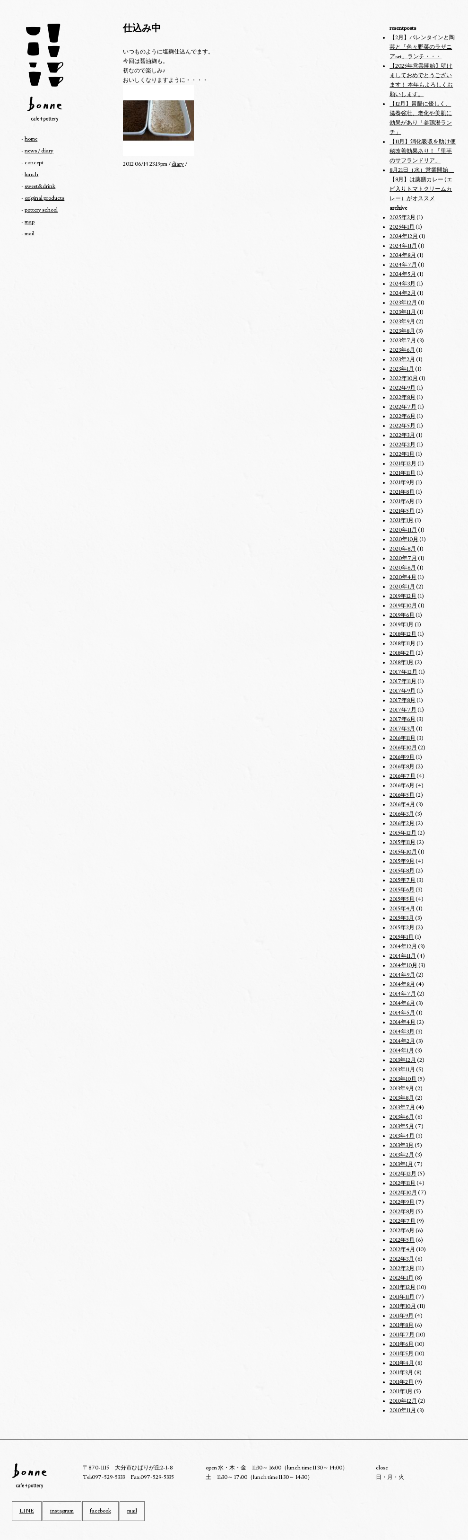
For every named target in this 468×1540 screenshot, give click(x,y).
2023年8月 (402, 331)
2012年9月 (402, 1202)
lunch (31, 174)
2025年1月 (402, 227)
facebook (100, 1510)
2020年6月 (403, 567)
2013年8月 (402, 1098)
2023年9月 (402, 321)
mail (30, 233)
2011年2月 (402, 1382)
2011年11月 (402, 1296)
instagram (62, 1510)
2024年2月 (403, 293)
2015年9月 (402, 861)
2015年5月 (402, 899)
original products (44, 198)
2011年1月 (401, 1391)
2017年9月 (403, 690)
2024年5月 (403, 274)
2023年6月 (402, 350)
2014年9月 (402, 975)
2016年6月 (402, 785)
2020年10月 (404, 539)
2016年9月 (402, 757)
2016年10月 (403, 747)
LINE (26, 1510)
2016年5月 (402, 795)
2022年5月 (403, 425)
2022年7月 (403, 406)
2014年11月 (403, 956)
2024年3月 (403, 283)
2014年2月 (402, 1041)
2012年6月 (402, 1230)
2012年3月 (402, 1259)
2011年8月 (402, 1325)
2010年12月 (403, 1401)
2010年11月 (403, 1410)
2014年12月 (403, 946)
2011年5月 (402, 1353)
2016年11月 (403, 738)
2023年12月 (403, 302)
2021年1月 (402, 520)
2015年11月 (403, 842)
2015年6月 (402, 889)
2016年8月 (402, 766)
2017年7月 (403, 709)
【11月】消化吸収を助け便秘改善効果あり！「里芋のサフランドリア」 (423, 151)
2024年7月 (403, 264)
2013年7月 (402, 1107)
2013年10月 (403, 1079)
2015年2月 (402, 927)
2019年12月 (403, 596)
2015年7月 (403, 880)
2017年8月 (403, 700)
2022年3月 (402, 435)
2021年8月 (402, 492)
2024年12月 (404, 236)
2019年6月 (402, 615)
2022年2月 (403, 444)
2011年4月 (402, 1363)
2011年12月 (403, 1287)
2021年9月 (402, 482)
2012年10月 (403, 1192)
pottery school (41, 210)
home (31, 138)
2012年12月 (403, 1173)
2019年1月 (402, 624)
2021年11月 (403, 473)
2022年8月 (403, 397)
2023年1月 (402, 369)
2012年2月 (402, 1268)
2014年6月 (402, 1003)
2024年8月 (403, 255)
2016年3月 (402, 814)
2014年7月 (403, 993)
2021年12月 (403, 463)
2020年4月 (403, 577)
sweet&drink (40, 186)
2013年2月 (402, 1154)
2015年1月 (402, 937)
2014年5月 (402, 1012)
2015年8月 (402, 870)
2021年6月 (402, 501)
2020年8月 (403, 548)
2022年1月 (402, 454)
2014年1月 (402, 1050)
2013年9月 (402, 1088)
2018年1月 (402, 662)
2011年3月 (401, 1372)
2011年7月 (402, 1334)
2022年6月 (403, 416)
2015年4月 (402, 908)
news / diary (39, 150)
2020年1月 (402, 586)
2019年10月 (403, 605)
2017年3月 (402, 728)
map (30, 221)
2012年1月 (402, 1278)
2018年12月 (403, 634)
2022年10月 (404, 378)
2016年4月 (402, 804)
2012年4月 (402, 1249)
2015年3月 (402, 918)
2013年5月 (402, 1126)
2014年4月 (403, 1022)
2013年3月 (402, 1145)
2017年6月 (403, 719)
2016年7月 (403, 776)
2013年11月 (402, 1069)
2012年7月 (403, 1221)
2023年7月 (403, 340)
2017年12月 (403, 672)
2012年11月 (403, 1183)
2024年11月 (403, 245)
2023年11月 (403, 312)
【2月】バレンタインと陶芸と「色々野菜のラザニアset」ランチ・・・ (422, 47)
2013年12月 (403, 1060)
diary (178, 164)
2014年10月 (403, 965)
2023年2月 (402, 359)
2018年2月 (402, 653)
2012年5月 (402, 1240)
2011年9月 (402, 1315)
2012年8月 (402, 1211)
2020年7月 (403, 558)
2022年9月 (403, 388)
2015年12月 (403, 833)
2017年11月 (403, 681)
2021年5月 (402, 511)
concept (34, 162)
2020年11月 (403, 530)
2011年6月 (402, 1344)
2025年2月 (403, 217)
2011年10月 (403, 1306)
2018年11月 (403, 643)
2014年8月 (402, 984)
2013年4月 (402, 1135)
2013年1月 (401, 1164)
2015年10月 (403, 851)
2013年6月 (402, 1117)
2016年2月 (402, 823)
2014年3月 (402, 1031)
